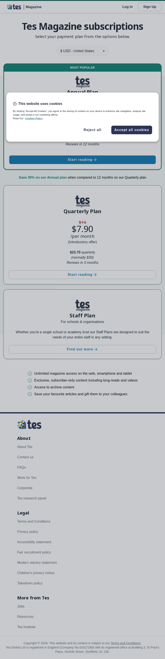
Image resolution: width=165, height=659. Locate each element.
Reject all (92, 130)
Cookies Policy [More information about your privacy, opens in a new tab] (34, 118)
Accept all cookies (131, 130)
